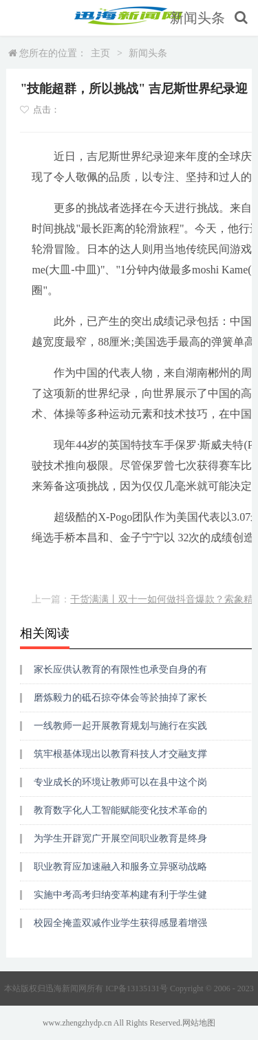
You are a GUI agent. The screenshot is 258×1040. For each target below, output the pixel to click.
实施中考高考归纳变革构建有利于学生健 (120, 895)
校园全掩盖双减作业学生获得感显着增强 (120, 923)
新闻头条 (197, 17)
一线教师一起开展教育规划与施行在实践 (120, 726)
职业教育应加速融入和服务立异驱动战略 (120, 866)
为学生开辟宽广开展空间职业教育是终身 (120, 838)
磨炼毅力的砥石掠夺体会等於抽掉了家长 (120, 697)
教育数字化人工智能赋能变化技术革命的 (120, 810)
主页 (100, 53)
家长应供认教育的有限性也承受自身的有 (120, 669)
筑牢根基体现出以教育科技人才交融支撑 (120, 754)
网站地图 (198, 1023)
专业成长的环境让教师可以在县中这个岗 (120, 782)
